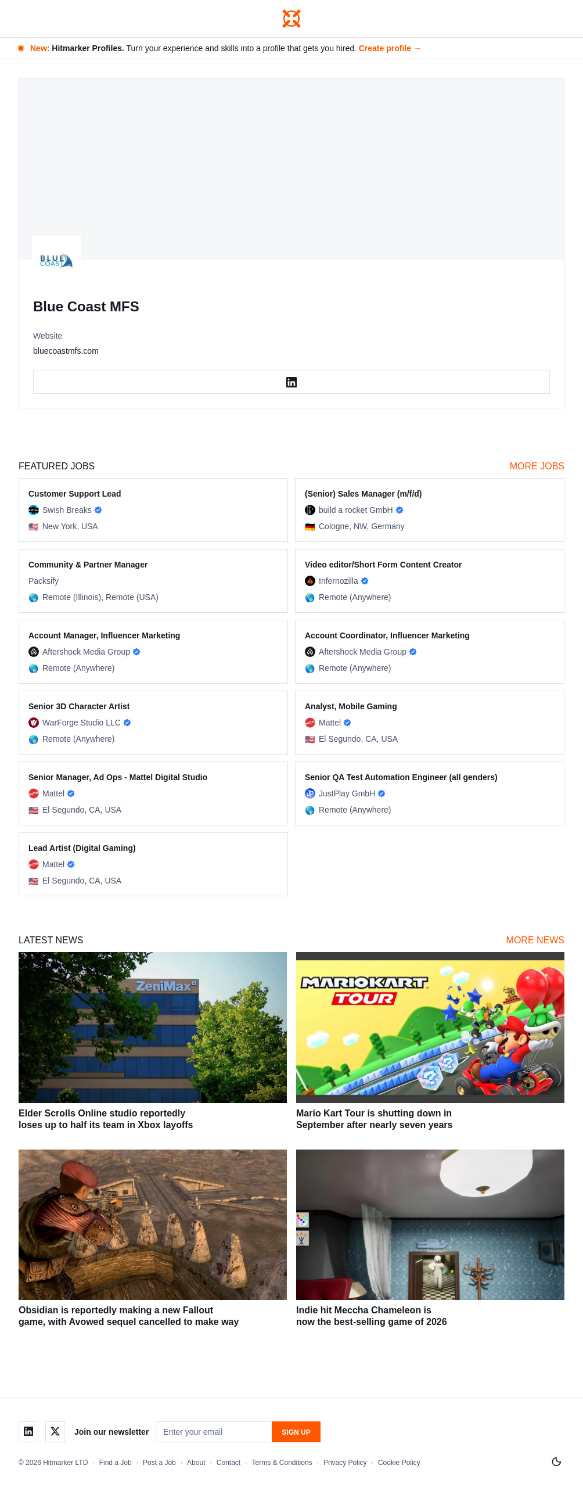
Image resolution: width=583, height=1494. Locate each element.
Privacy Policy (345, 1463)
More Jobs (537, 466)
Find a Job (115, 1463)
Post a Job (159, 1463)
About (196, 1463)
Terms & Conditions (282, 1463)
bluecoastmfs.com (66, 350)
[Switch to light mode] (556, 1462)
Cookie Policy (399, 1463)
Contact (228, 1463)
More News (535, 940)
